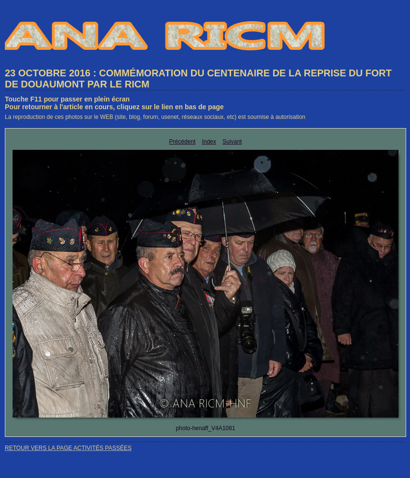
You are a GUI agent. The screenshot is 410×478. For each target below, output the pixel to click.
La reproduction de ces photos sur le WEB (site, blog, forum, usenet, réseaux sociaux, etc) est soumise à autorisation (155, 117)
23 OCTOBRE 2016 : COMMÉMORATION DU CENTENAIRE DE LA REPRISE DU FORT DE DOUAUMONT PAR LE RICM (198, 78)
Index (209, 141)
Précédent (182, 141)
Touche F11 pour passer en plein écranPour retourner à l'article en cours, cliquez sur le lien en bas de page (114, 103)
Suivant (232, 141)
